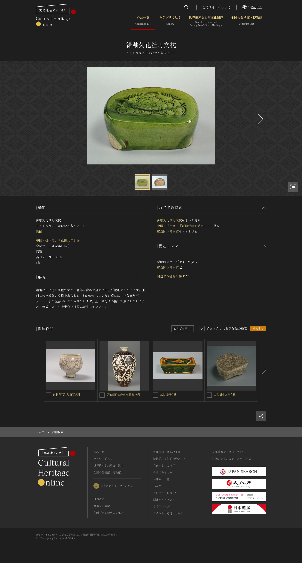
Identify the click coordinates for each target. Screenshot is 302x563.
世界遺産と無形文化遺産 (206, 21)
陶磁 (39, 231)
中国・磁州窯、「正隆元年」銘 (58, 240)
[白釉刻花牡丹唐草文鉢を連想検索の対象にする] (48, 394)
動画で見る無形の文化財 (108, 513)
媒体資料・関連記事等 (166, 452)
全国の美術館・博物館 (246, 21)
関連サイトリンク (164, 500)
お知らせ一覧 (161, 479)
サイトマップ (161, 506)
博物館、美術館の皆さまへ (169, 459)
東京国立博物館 (168, 231)
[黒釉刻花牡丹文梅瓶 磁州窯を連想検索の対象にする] (102, 395)
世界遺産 (98, 499)
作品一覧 (143, 21)
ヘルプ (157, 486)
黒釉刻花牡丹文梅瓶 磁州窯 (123, 394)
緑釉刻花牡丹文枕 (169, 220)
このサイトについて (217, 7)
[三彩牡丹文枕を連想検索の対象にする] (155, 395)
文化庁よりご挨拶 (164, 465)
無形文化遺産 (101, 506)
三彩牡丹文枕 (168, 394)
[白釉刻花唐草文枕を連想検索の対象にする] (209, 395)
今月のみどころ (162, 472)
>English (252, 7)
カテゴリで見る (170, 21)
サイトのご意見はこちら (168, 513)
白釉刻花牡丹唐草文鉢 (66, 394)
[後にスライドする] (260, 119)
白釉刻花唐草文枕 (224, 394)
